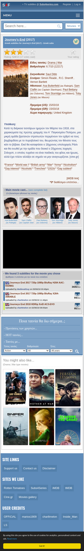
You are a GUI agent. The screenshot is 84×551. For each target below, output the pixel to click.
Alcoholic (27, 168)
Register (67, 4)
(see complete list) (37, 190)
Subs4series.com (49, 4)
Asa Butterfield (51, 85)
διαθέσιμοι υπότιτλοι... (64, 182)
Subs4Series (39, 488)
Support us (10, 468)
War (49, 164)
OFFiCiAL (10, 516)
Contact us (30, 468)
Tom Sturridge (53, 93)
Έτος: (53, 346)
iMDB (56, 488)
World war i (22, 164)
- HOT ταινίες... (13, 335)
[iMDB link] (73, 178)
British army (38, 164)
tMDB (68, 488)
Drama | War (55, 62)
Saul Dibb (51, 74)
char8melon (22, 300)
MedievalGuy (23, 289)
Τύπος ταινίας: (10, 346)
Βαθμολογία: (33, 346)
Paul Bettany (70, 89)
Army (58, 164)
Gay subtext (64, 168)
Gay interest (12, 168)
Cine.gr (8, 497)
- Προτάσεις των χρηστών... (20, 328)
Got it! (42, 546)
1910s (51, 168)
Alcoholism (69, 164)
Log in (77, 4)
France (9, 164)
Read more (12, 538)
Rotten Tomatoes (14, 488)
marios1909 (29, 516)
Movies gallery (28, 497)
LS (5, 525)
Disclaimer (49, 468)
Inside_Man (70, 516)
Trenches (40, 168)
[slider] (20, 52)
